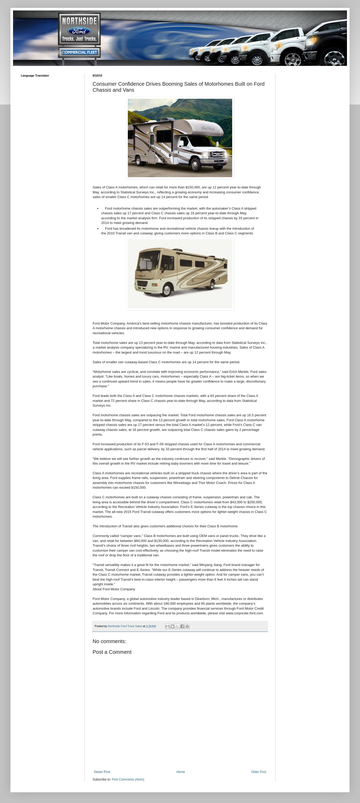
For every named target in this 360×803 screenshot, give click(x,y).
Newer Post (102, 772)
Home (181, 772)
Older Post (258, 772)
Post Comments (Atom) (128, 779)
